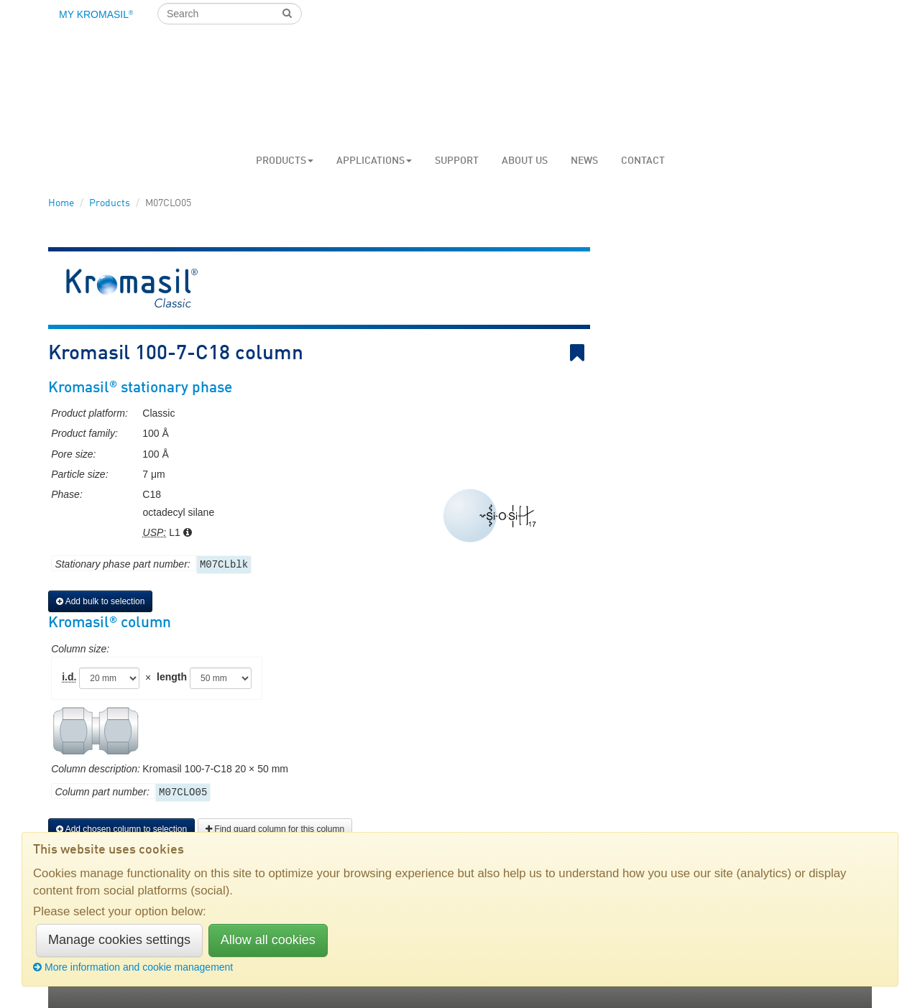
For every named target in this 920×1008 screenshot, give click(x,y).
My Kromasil (96, 14)
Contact (643, 161)
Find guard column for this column (275, 829)
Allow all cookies (268, 940)
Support (457, 161)
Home (61, 203)
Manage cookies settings (119, 940)
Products (284, 161)
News (584, 161)
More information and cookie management (133, 967)
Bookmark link (580, 353)
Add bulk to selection (100, 601)
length (172, 677)
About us (525, 161)
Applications (374, 161)
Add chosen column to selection (121, 829)
